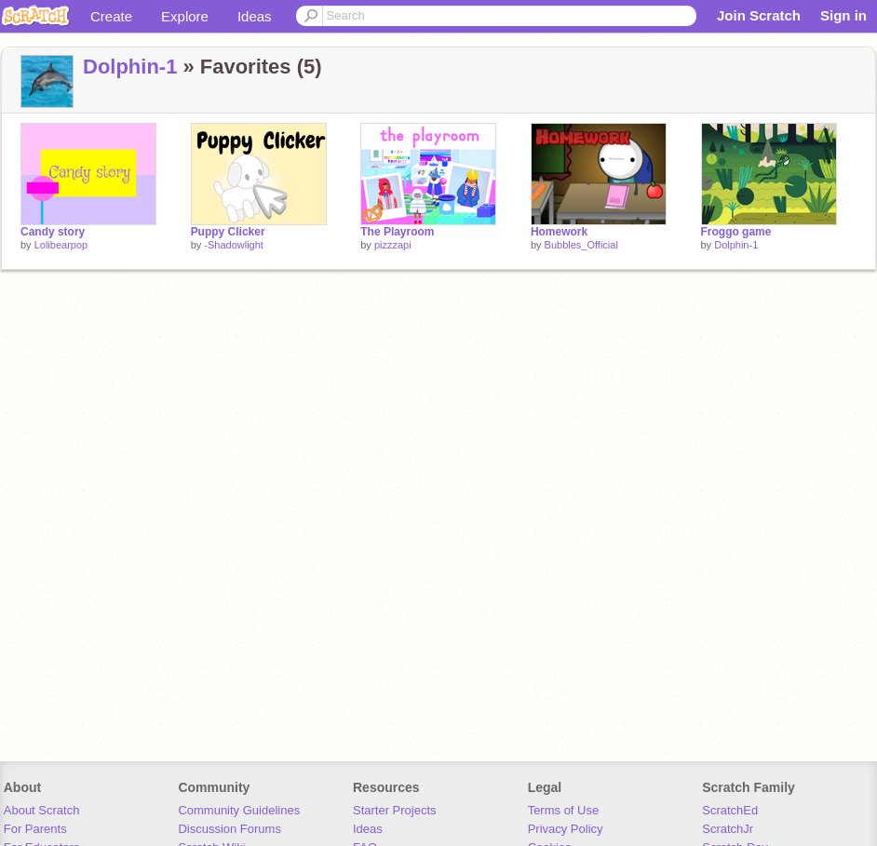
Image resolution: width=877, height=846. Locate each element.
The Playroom (397, 231)
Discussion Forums (229, 829)
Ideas (254, 16)
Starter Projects (395, 810)
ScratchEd (730, 810)
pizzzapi (393, 244)
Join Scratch (759, 15)
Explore (185, 16)
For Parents (35, 829)
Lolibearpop (61, 244)
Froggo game (736, 231)
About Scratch (42, 810)
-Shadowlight (233, 244)
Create (111, 16)
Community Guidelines (239, 810)
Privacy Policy (565, 829)
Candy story (52, 231)
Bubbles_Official (581, 244)
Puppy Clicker (228, 231)
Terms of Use (564, 810)
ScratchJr (727, 829)
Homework (559, 231)
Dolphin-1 (130, 66)
